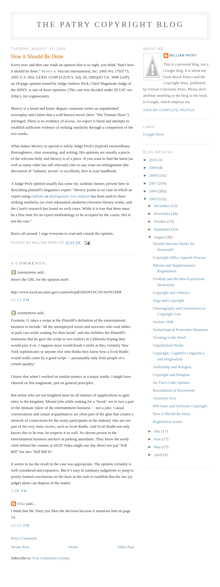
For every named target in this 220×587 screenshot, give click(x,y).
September (162, 229)
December (162, 205)
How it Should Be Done (171, 413)
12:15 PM (20, 300)
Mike (21, 503)
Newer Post (20, 547)
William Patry (183, 55)
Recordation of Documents (174, 390)
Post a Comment (24, 538)
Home (73, 547)
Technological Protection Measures (180, 329)
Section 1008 (163, 321)
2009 (153, 167)
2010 (153, 159)
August (160, 237)
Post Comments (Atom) (51, 558)
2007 (153, 183)
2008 (153, 175)
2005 (153, 199)
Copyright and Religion (171, 374)
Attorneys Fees (164, 398)
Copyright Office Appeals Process (179, 257)
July (157, 431)
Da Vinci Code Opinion (171, 382)
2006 (153, 191)
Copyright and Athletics (171, 292)
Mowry (47, 71)
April (158, 454)
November (162, 213)
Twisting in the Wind (169, 337)
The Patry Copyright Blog (110, 24)
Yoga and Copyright (168, 300)
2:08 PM (19, 490)
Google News (153, 134)
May (158, 447)
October (160, 221)
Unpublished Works (168, 345)
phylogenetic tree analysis (69, 196)
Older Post (125, 547)
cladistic (37, 196)
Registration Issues (167, 421)
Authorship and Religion (172, 367)
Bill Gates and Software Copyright (180, 406)
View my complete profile (169, 110)
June (158, 439)
